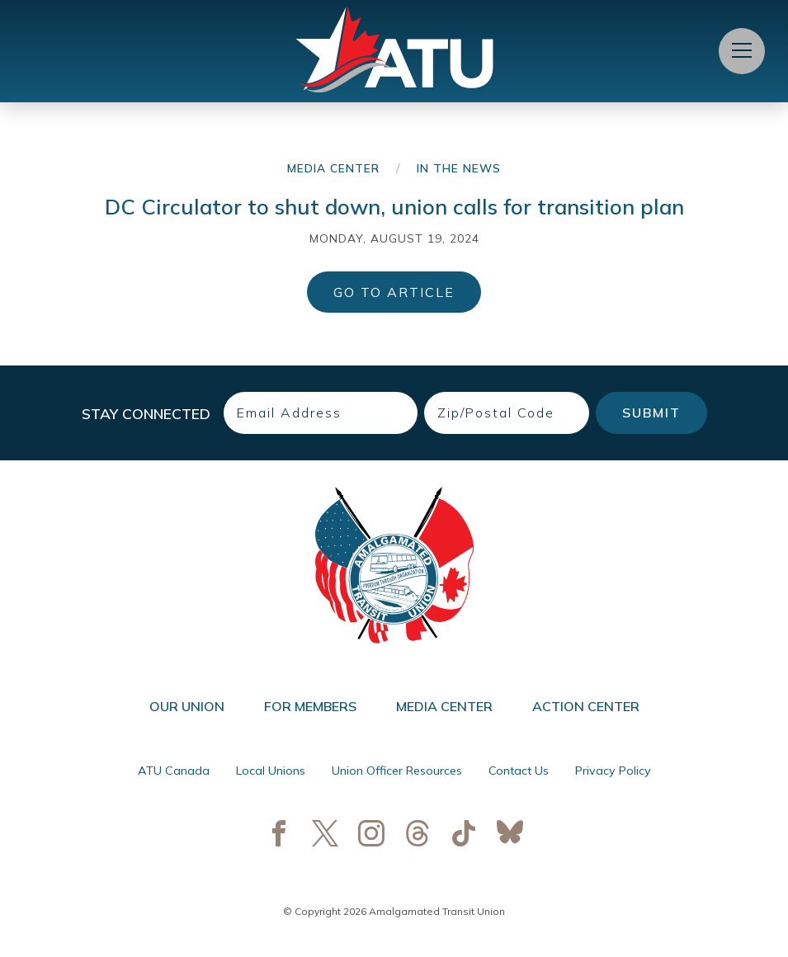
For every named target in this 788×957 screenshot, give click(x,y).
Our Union (186, 706)
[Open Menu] (742, 51)
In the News (459, 168)
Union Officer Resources (397, 770)
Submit (651, 412)
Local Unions (270, 770)
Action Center (585, 706)
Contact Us (518, 770)
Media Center (333, 168)
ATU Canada (174, 770)
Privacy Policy (613, 770)
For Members (310, 706)
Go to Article (394, 292)
